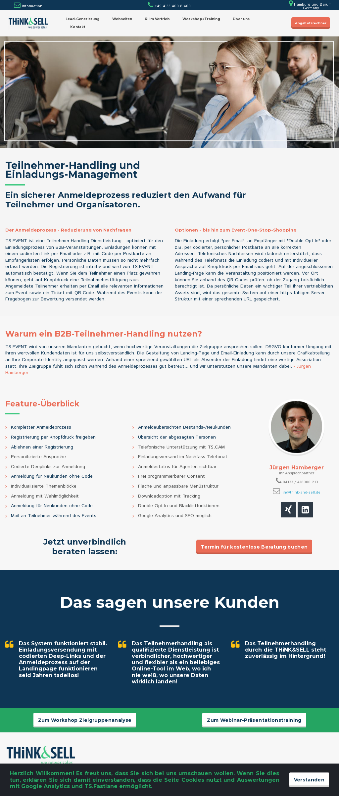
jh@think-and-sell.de (301, 492)
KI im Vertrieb (157, 19)
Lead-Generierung (83, 19)
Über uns (241, 19)
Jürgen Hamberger (296, 467)
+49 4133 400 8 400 (169, 6)
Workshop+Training (201, 19)
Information (32, 6)
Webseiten (122, 19)
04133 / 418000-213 (300, 482)
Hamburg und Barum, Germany (310, 6)
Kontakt (77, 27)
